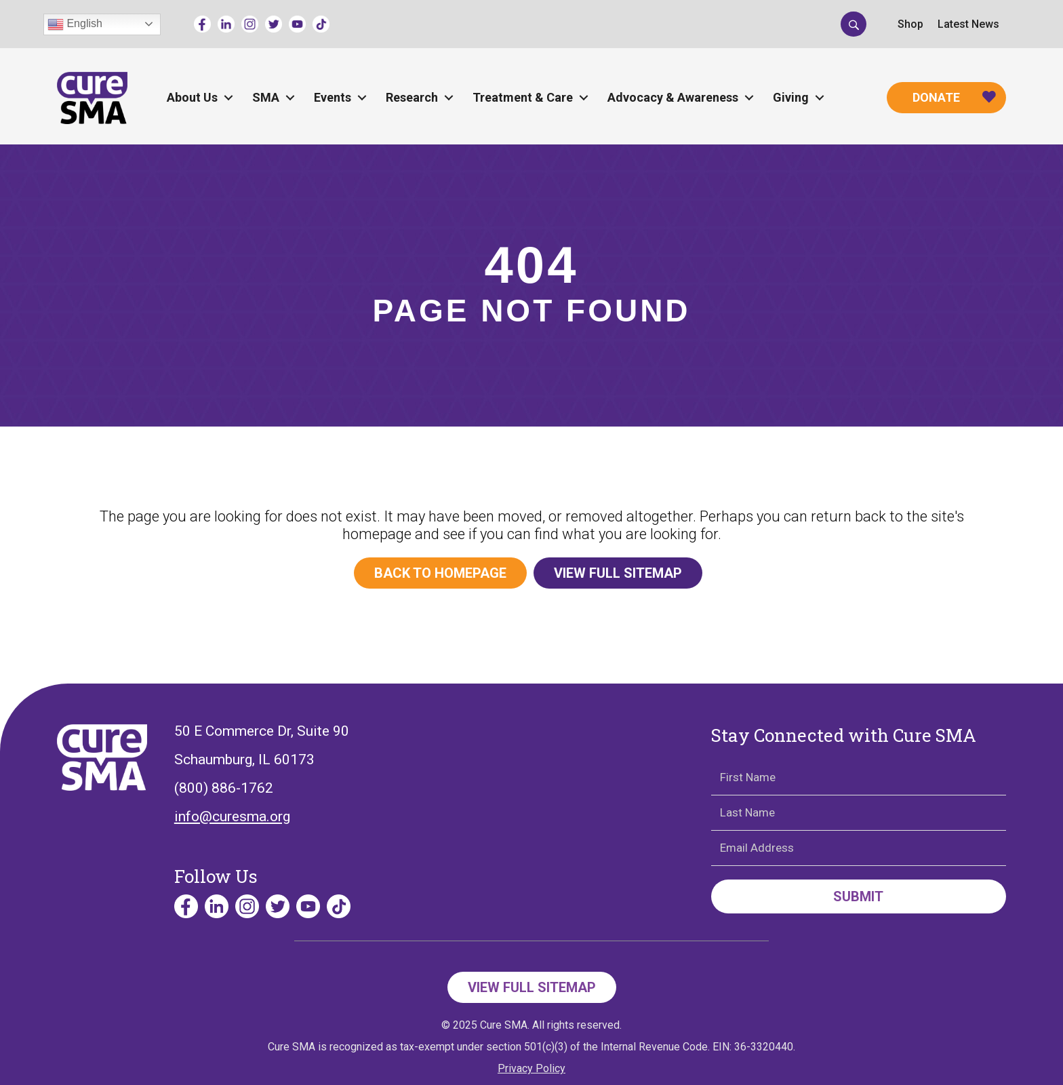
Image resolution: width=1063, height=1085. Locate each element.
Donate (936, 97)
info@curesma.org (232, 816)
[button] (853, 24)
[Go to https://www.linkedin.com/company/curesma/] (226, 24)
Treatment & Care (523, 97)
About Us (192, 97)
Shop (910, 24)
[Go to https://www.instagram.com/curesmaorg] (249, 24)
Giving (791, 97)
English (74, 24)
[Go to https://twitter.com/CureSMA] (273, 24)
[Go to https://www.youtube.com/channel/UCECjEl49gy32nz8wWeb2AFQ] (297, 24)
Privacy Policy (531, 1068)
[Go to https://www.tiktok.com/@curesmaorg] (321, 24)
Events (332, 97)
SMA (265, 97)
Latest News (968, 24)
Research (412, 97)
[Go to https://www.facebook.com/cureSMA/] (202, 24)
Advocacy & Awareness (672, 97)
